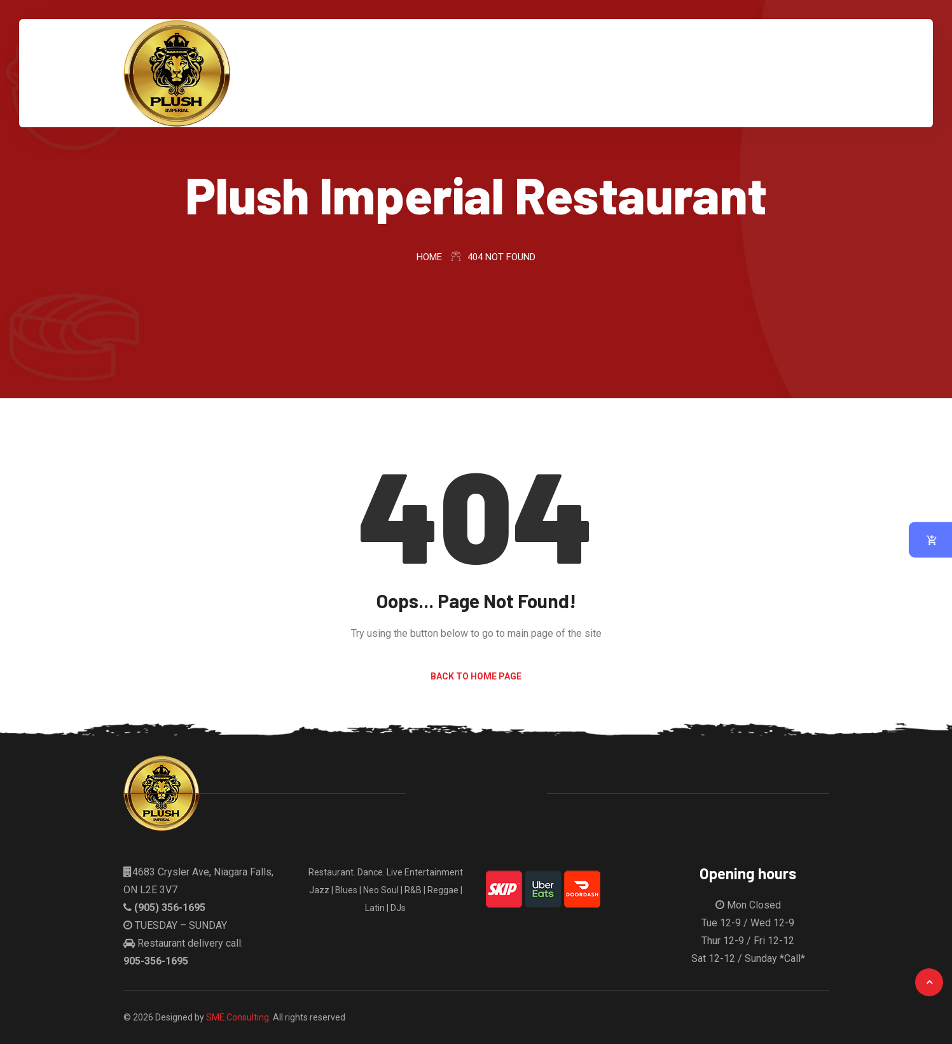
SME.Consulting (237, 1017)
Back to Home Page (476, 676)
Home (429, 257)
